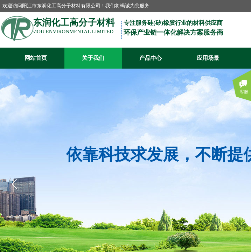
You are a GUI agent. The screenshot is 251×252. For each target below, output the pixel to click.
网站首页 (36, 58)
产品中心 (150, 58)
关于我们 (93, 58)
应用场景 (208, 58)
